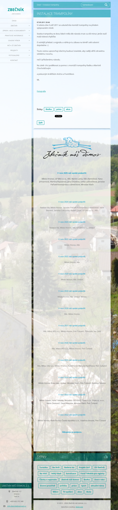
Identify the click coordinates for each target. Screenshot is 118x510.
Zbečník (14, 26)
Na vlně (43, 473)
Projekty (14, 50)
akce (68, 109)
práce (58, 109)
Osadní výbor (14, 40)
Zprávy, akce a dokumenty (14, 30)
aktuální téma (97, 485)
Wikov (55, 492)
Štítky (39, 109)
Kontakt (14, 60)
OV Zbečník (99, 467)
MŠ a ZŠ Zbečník (14, 45)
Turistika (43, 467)
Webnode (79, 507)
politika (63, 485)
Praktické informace (14, 35)
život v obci (99, 479)
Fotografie (41, 91)
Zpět (41, 122)
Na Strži (56, 467)
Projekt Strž (84, 467)
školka (49, 109)
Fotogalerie (14, 55)
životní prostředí (47, 485)
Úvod (14, 21)
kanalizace (71, 473)
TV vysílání (68, 492)
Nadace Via (69, 467)
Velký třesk (56, 473)
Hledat (106, 5)
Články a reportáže (48, 479)
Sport (83, 485)
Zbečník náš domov (70, 479)
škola (88, 492)
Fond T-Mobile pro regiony (92, 473)
